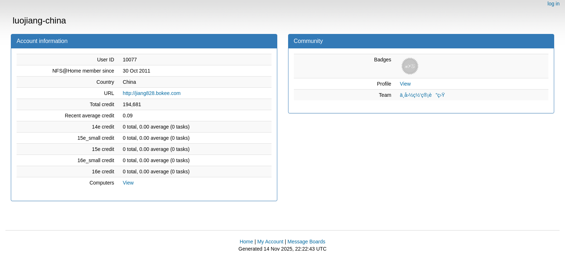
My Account (270, 241)
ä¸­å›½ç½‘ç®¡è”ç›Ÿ (422, 95)
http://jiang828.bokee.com (152, 93)
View (128, 183)
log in (554, 3)
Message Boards (306, 241)
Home (246, 241)
